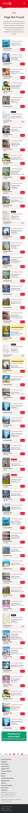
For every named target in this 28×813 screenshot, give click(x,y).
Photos (3, 776)
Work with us (5, 787)
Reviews (3, 773)
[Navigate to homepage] (12, 3)
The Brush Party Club (7, 778)
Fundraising (4, 764)
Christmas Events (6, 771)
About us (3, 783)
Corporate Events (6, 759)
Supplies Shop (5, 780)
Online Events (5, 769)
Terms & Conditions (6, 785)
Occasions (4, 761)
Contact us (4, 790)
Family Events (5, 766)
